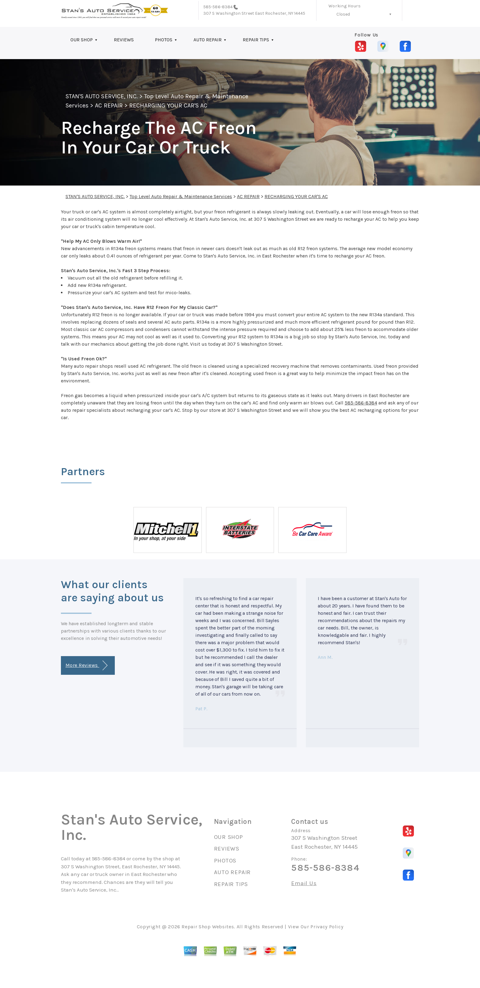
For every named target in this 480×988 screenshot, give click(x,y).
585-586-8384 (218, 6)
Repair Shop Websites (208, 927)
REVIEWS (124, 40)
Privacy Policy (326, 927)
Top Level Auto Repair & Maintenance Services (180, 196)
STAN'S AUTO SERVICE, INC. (102, 96)
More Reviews (86, 665)
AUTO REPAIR (207, 40)
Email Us (304, 883)
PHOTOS (163, 40)
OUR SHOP (81, 40)
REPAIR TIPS (256, 40)
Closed (343, 14)
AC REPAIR (108, 105)
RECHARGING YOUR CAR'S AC (168, 105)
